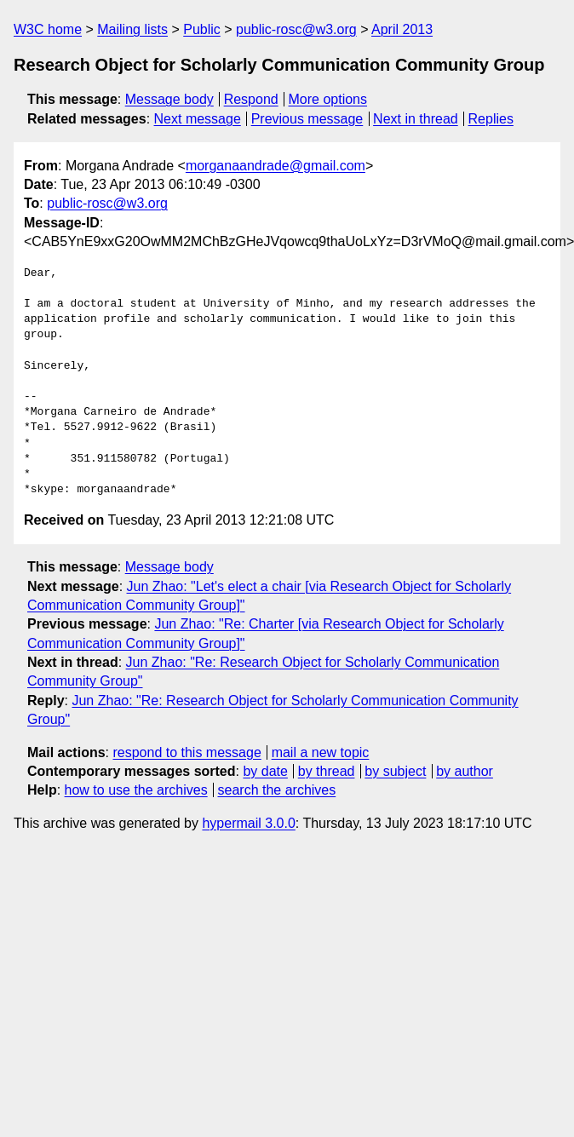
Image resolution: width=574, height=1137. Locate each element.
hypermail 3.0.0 (248, 823)
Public (202, 29)
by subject (395, 771)
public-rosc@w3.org (296, 29)
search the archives (277, 790)
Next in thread (415, 119)
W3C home (48, 29)
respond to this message (186, 752)
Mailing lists (132, 29)
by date (265, 771)
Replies (491, 119)
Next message (197, 119)
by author (464, 771)
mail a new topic (321, 752)
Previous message (307, 119)
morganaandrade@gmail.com (275, 165)
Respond (251, 99)
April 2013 (402, 29)
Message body (169, 99)
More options (328, 99)
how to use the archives (136, 790)
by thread (326, 771)
